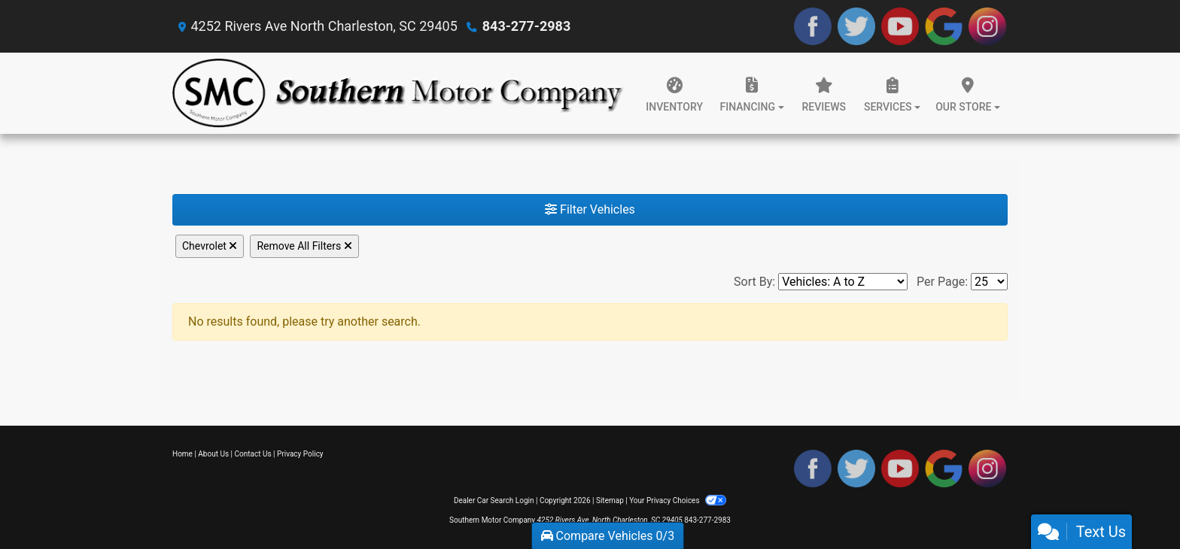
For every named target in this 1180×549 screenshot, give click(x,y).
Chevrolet (209, 246)
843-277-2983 (526, 26)
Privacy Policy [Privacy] (300, 454)
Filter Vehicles (590, 209)
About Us (213, 454)
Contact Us (253, 454)
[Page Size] (989, 281)
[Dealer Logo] (398, 93)
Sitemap (610, 500)
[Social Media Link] (987, 26)
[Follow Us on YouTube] (900, 26)
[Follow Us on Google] (944, 26)
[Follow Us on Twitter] (856, 26)
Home (182, 454)
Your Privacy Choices (677, 500)
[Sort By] (843, 281)
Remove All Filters (304, 246)
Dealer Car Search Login (494, 500)
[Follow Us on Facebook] (813, 26)
